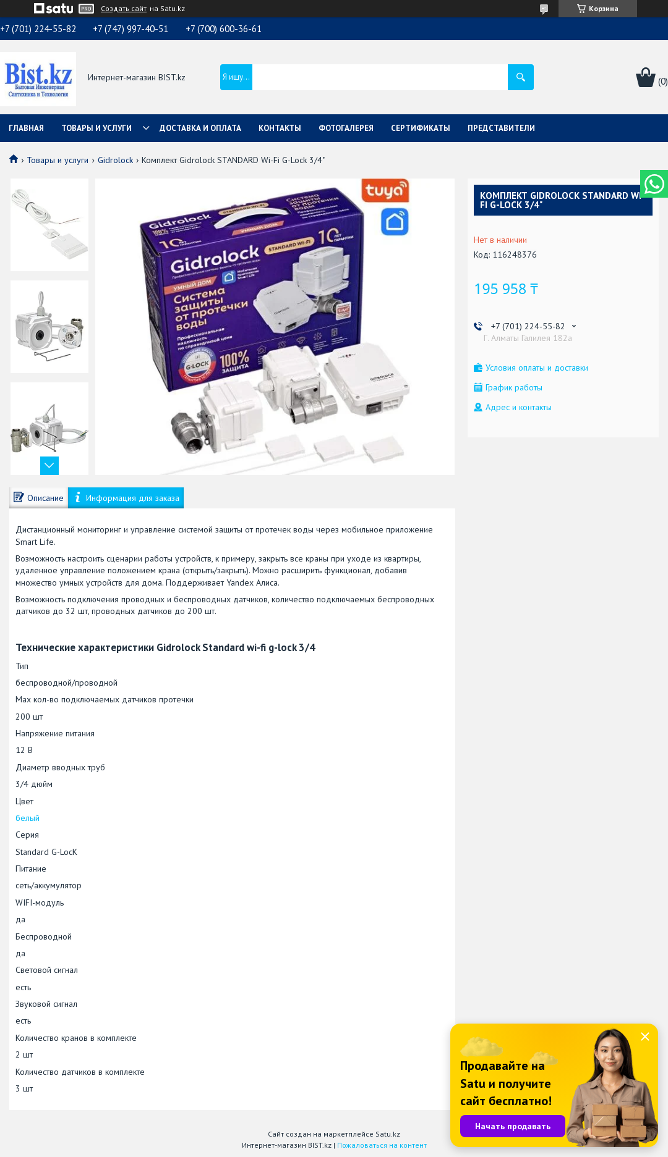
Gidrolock (115, 160)
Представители (501, 128)
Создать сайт (124, 8)
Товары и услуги (96, 128)
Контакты (280, 128)
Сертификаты (420, 128)
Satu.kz (387, 1133)
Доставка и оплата (200, 128)
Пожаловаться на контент (382, 1145)
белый (27, 817)
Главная (26, 128)
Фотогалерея (346, 128)
